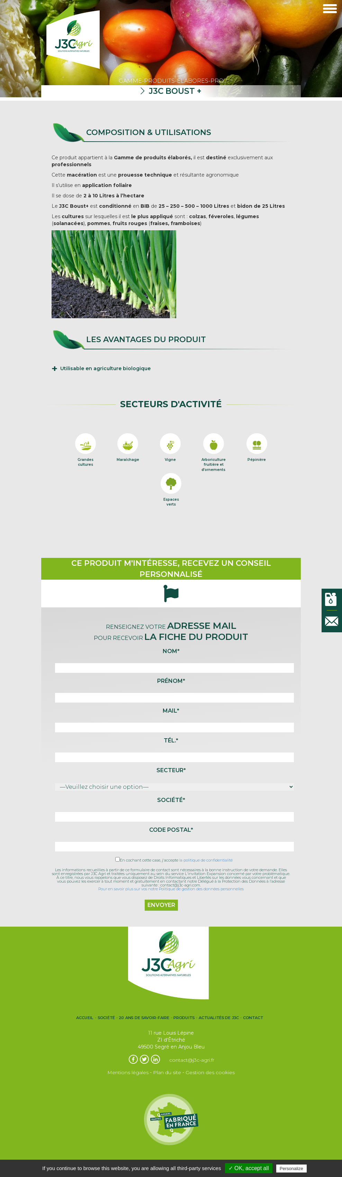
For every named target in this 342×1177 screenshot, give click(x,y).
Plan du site (167, 1072)
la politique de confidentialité (206, 860)
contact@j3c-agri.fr (191, 1060)
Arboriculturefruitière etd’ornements (213, 457)
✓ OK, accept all (248, 1168)
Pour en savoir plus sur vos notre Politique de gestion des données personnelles (171, 888)
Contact (253, 1017)
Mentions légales (127, 1072)
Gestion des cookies (210, 1072)
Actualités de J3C (219, 1017)
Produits (184, 1017)
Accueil (84, 1017)
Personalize (291, 1168)
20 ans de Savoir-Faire (144, 1017)
